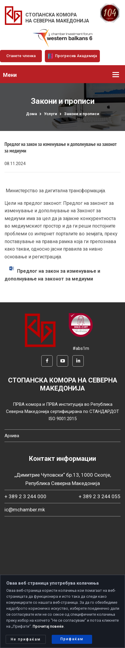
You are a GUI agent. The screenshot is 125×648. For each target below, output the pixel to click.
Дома (31, 114)
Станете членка (21, 56)
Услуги (50, 114)
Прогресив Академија (72, 56)
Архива (11, 435)
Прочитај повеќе (48, 626)
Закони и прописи (81, 114)
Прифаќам (71, 639)
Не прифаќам (26, 639)
